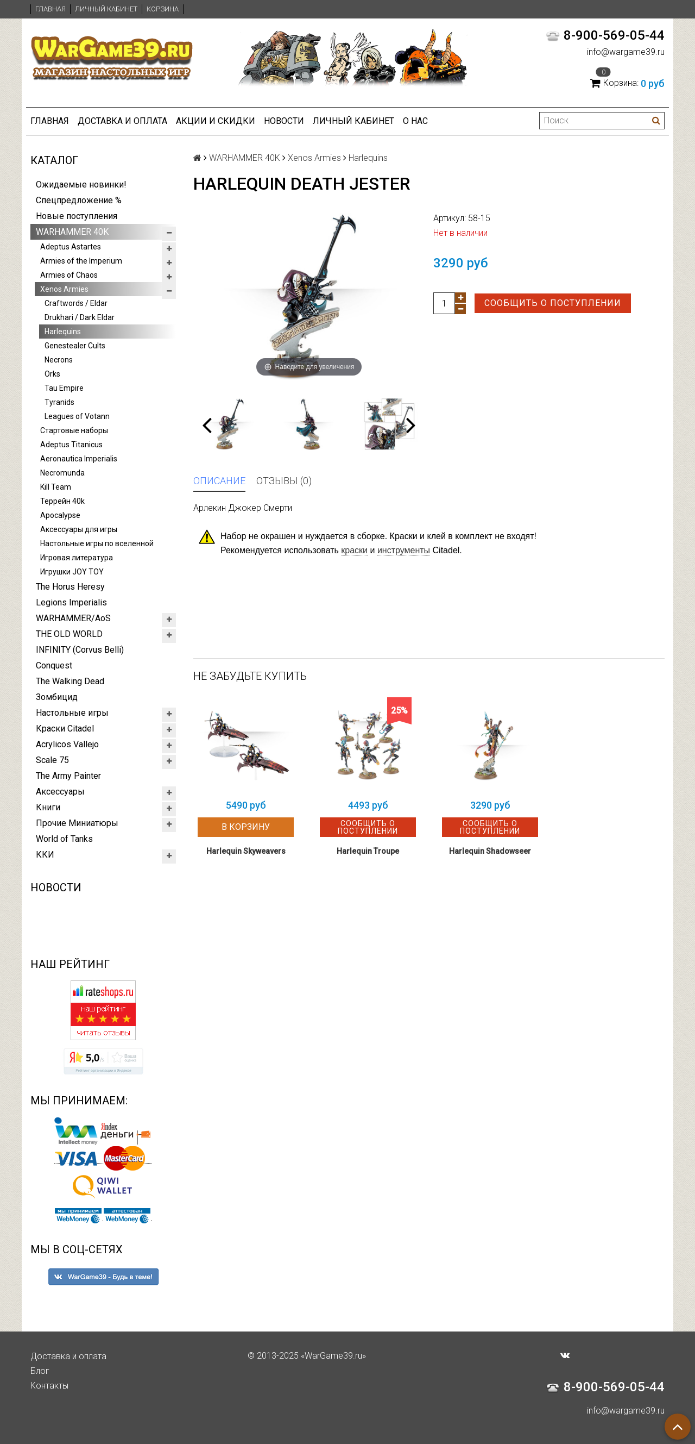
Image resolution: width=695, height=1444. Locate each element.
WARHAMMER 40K (72, 232)
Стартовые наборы (74, 430)
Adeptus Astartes (70, 246)
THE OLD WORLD (69, 634)
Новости (284, 121)
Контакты (49, 1385)
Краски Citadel (65, 728)
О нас (415, 121)
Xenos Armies (64, 289)
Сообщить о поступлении (552, 303)
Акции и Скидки (215, 121)
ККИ (45, 854)
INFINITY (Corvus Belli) (80, 650)
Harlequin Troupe (368, 851)
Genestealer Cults (75, 345)
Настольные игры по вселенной (97, 543)
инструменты (403, 550)
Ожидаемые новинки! (81, 184)
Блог (39, 1371)
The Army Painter (68, 776)
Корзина (163, 9)
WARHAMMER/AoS (73, 618)
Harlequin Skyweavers (246, 851)
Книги (48, 807)
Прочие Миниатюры (77, 823)
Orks (52, 374)
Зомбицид (57, 697)
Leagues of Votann (77, 416)
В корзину (246, 827)
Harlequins (63, 331)
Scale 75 (52, 760)
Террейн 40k (62, 501)
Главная (50, 9)
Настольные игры (72, 713)
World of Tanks (64, 839)
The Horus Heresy (70, 587)
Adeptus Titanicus (71, 444)
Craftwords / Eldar (76, 303)
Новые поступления (76, 216)
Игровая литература (76, 557)
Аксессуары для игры (78, 529)
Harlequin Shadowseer (490, 851)
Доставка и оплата (122, 121)
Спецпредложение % (79, 200)
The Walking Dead (70, 681)
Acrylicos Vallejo (67, 744)
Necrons (59, 359)
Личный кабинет (106, 9)
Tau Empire (64, 388)
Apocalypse (60, 515)
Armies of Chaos (69, 275)
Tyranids (59, 402)
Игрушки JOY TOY (72, 571)
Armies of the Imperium (81, 261)
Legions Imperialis (71, 602)
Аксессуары (60, 791)
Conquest (54, 665)
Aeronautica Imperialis (78, 458)
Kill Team (55, 487)
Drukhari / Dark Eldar (80, 317)
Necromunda (62, 472)
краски (354, 550)
